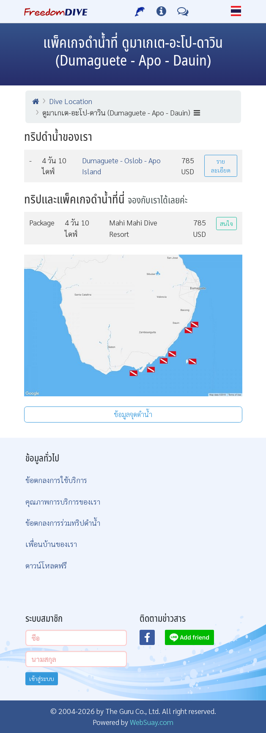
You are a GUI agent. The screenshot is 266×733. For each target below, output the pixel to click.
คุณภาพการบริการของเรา (62, 501)
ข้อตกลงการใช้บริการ (56, 480)
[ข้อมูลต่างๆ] (161, 11)
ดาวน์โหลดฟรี (46, 565)
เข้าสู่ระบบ (41, 678)
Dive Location (70, 101)
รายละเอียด (220, 165)
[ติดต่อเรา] (183, 11)
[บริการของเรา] (140, 11)
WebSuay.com (151, 722)
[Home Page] (56, 11)
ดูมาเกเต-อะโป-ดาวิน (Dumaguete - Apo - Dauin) (121, 112)
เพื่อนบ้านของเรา (51, 544)
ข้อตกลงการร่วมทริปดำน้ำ (62, 522)
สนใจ (226, 223)
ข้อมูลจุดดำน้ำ (133, 414)
